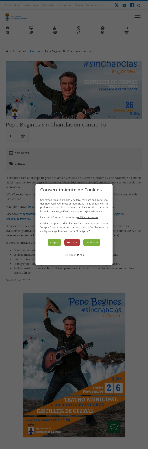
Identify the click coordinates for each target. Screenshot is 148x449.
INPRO (80, 254)
